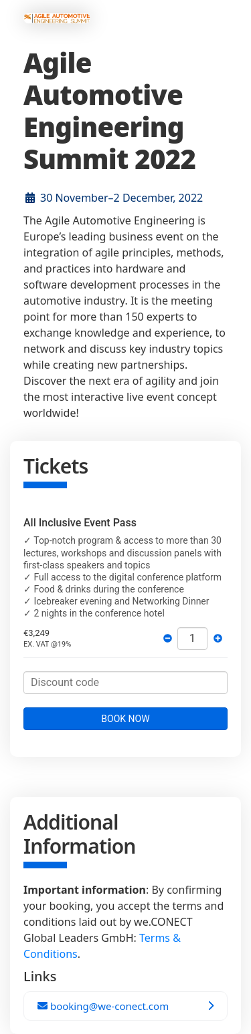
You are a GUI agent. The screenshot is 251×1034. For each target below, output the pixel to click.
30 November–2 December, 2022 (121, 197)
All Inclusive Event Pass (80, 522)
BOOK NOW (125, 718)
